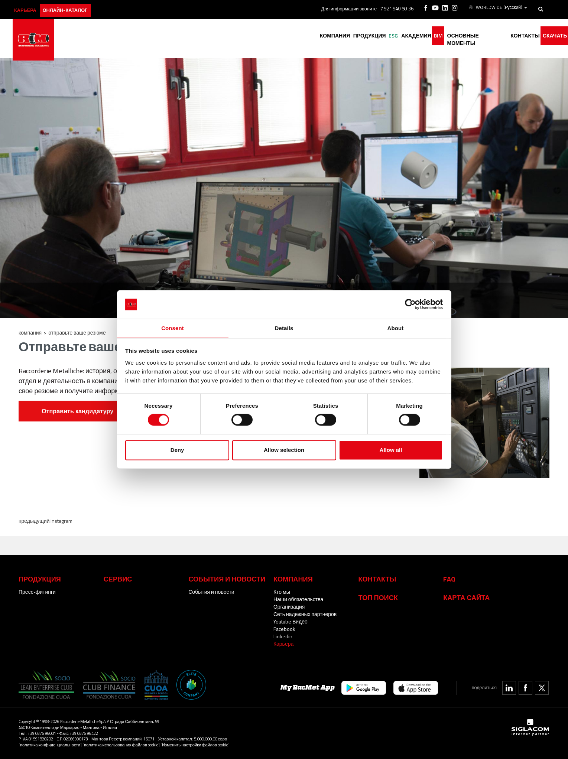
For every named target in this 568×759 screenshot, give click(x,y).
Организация (289, 606)
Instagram (61, 521)
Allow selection (284, 450)
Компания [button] (302, 36)
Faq (449, 579)
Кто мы (281, 592)
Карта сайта (466, 597)
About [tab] (395, 328)
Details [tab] (284, 328)
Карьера (283, 644)
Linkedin (282, 636)
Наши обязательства (298, 599)
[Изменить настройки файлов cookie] (195, 745)
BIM (423, 36)
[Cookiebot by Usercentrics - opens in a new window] (410, 304)
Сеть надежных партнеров (305, 614)
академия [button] (396, 36)
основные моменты (465, 36)
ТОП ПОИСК (378, 597)
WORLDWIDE (498, 6)
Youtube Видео (290, 621)
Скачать (552, 36)
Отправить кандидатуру (77, 411)
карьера (31, 6)
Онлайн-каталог (78, 6)
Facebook (284, 629)
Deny (177, 450)
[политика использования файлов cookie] (121, 745)
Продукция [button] (341, 36)
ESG (369, 36)
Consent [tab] (172, 328)
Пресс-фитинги (37, 592)
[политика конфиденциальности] (50, 745)
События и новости (211, 592)
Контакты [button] (517, 36)
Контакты (377, 579)
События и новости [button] (226, 579)
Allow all (391, 450)
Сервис (118, 579)
